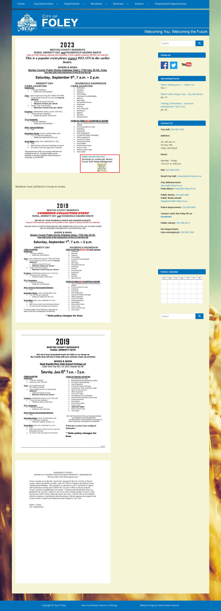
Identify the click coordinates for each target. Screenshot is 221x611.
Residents (96, 3)
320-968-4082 (182, 194)
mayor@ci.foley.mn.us (185, 188)
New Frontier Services (168, 605)
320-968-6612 (183, 222)
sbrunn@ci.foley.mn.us (171, 185)
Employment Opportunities (170, 3)
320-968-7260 (177, 129)
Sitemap (113, 605)
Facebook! (166, 216)
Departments (71, 3)
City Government (43, 3)
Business (118, 3)
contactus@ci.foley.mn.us (189, 176)
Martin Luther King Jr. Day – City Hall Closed (182, 94)
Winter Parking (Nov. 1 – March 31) (177, 84)
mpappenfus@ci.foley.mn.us (174, 201)
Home (21, 3)
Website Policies (98, 605)
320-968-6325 (172, 169)
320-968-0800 (188, 207)
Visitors (139, 3)
